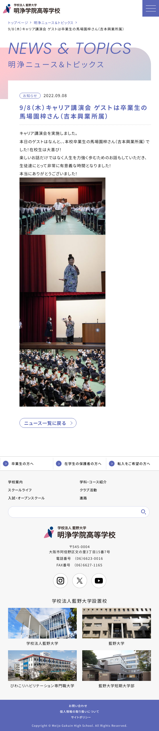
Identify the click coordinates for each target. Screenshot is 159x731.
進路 (83, 497)
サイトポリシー (81, 717)
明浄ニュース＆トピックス (54, 22)
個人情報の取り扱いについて (79, 711)
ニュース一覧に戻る (45, 422)
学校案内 (15, 481)
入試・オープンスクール (26, 497)
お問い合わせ (78, 705)
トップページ (18, 22)
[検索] (75, 512)
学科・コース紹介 (93, 481)
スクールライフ (20, 489)
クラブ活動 (88, 489)
